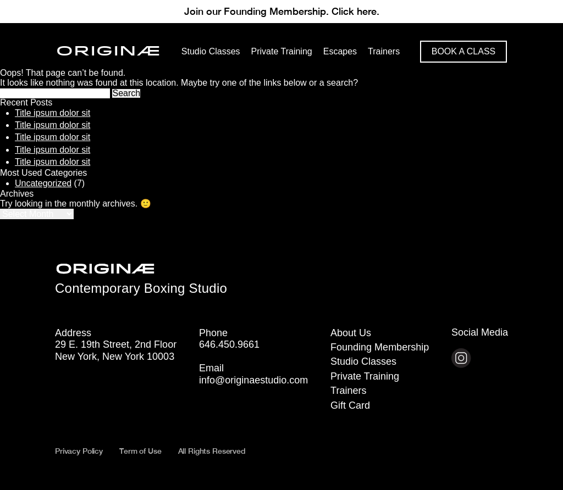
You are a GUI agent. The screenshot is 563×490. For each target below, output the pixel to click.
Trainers (348, 390)
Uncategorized (43, 183)
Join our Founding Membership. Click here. (281, 11)
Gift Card (350, 405)
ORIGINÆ (108, 51)
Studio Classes (363, 361)
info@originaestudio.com (253, 380)
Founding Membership (379, 347)
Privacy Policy (79, 451)
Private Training (364, 376)
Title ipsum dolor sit (52, 113)
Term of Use (140, 451)
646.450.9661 (229, 344)
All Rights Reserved (212, 451)
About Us (350, 332)
